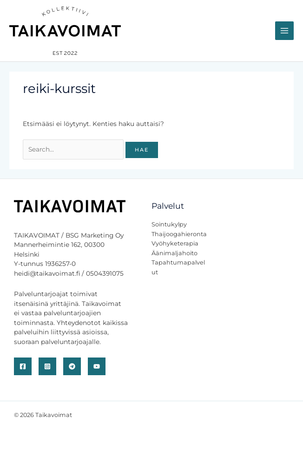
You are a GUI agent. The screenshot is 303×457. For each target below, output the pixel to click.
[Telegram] (72, 366)
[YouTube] (96, 366)
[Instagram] (47, 366)
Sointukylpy (169, 224)
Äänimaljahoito (175, 253)
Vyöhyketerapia (175, 243)
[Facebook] (23, 366)
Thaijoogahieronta (179, 234)
